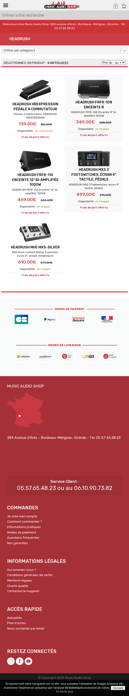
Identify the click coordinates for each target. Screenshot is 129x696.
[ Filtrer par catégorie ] (19, 50)
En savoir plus (64, 691)
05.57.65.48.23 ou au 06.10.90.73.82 (64, 492)
